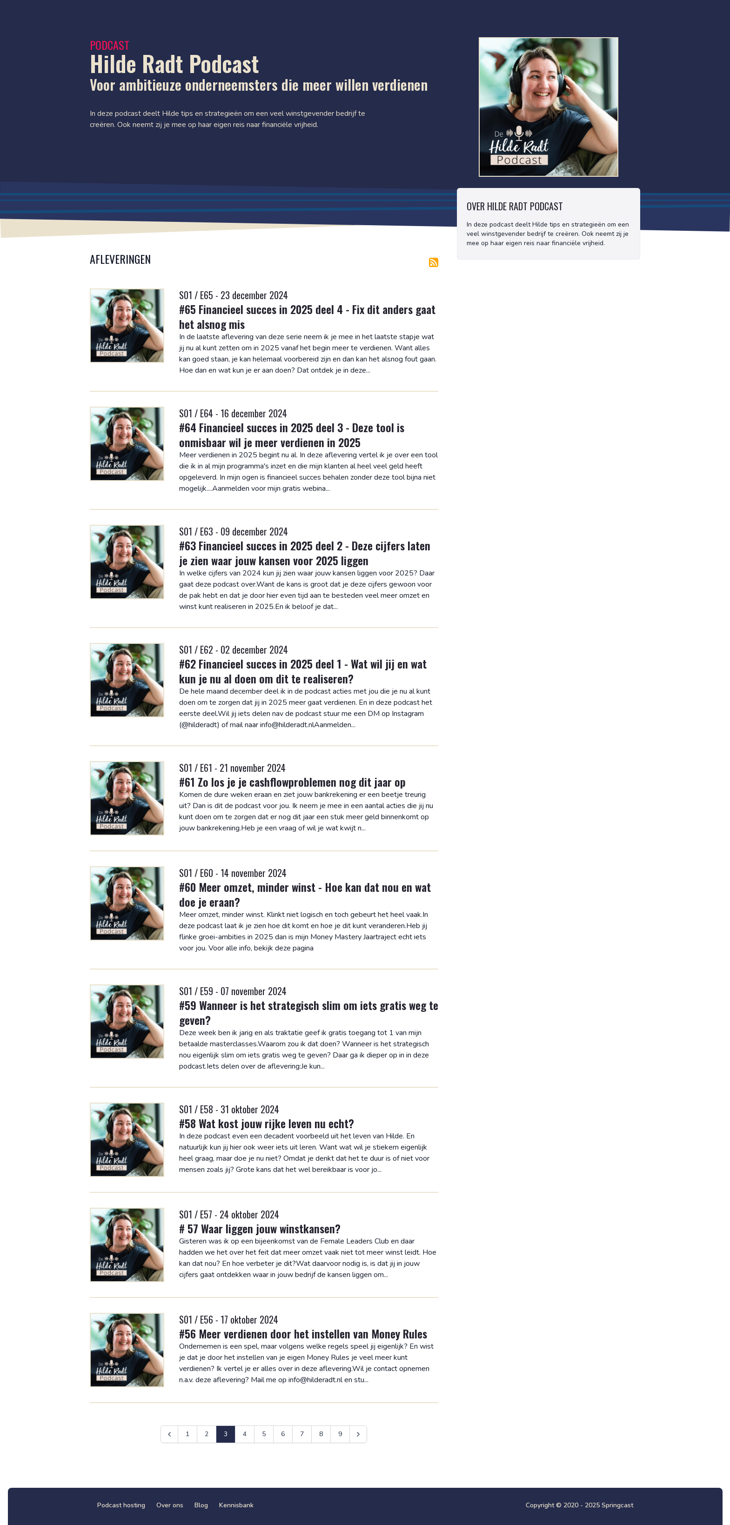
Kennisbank (236, 1505)
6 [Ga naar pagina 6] (283, 1434)
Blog (201, 1505)
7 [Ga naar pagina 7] (302, 1434)
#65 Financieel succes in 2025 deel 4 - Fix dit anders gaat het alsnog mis (307, 316)
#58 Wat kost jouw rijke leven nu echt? (266, 1123)
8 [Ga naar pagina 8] (321, 1434)
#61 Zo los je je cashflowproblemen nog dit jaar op (292, 781)
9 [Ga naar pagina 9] (340, 1434)
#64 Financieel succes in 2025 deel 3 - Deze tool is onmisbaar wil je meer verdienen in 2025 (291, 434)
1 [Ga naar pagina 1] (187, 1434)
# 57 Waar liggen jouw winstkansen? (260, 1228)
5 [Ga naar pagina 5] (264, 1434)
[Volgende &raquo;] (358, 1434)
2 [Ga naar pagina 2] (206, 1434)
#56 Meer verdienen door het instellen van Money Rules (303, 1333)
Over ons (169, 1505)
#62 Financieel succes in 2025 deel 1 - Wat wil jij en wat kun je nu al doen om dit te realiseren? (303, 671)
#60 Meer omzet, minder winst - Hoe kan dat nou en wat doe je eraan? (305, 894)
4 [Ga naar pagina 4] (245, 1434)
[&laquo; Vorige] (169, 1434)
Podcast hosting (121, 1505)
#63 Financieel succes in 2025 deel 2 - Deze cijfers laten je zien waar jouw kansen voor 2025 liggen (304, 553)
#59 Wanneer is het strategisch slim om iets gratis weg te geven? (308, 1012)
